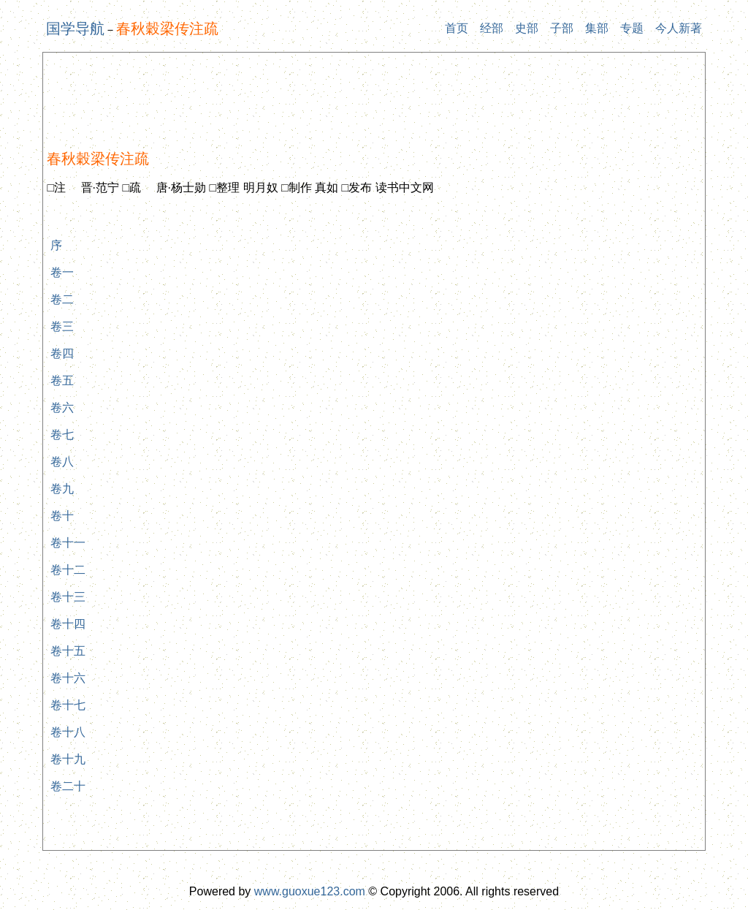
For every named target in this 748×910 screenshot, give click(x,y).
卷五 (62, 380)
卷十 (62, 515)
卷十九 (67, 759)
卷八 (62, 461)
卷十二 (67, 570)
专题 (632, 28)
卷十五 (67, 651)
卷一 (62, 272)
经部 (491, 28)
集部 (596, 28)
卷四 (62, 353)
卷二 (62, 299)
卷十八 (67, 732)
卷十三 (67, 597)
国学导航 (75, 28)
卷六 (62, 407)
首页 (456, 28)
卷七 (62, 434)
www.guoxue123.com (309, 891)
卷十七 (67, 705)
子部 (561, 28)
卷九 (62, 488)
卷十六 (67, 678)
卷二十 (67, 786)
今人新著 (678, 28)
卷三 (62, 326)
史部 (526, 28)
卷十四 (67, 624)
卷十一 (67, 542)
